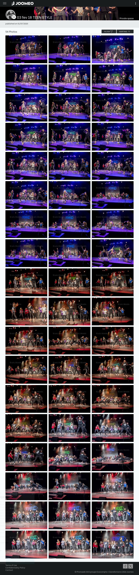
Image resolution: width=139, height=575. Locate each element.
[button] (7, 561)
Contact (9, 570)
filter (108, 31)
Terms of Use (11, 565)
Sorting (125, 31)
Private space (127, 18)
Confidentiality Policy (15, 567)
